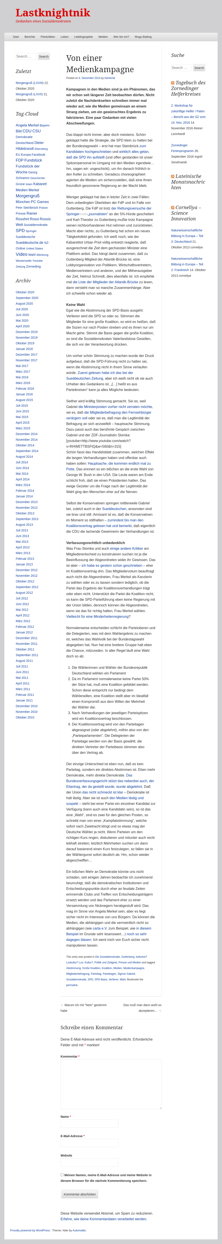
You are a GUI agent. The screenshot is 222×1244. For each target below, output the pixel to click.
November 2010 (27, 711)
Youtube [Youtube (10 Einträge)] (37, 260)
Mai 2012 (22, 609)
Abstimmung (73, 968)
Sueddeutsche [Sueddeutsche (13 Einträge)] (25, 237)
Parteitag (96, 973)
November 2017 (27, 360)
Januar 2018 (24, 349)
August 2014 (24, 456)
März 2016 (23, 383)
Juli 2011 (22, 666)
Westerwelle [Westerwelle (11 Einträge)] (23, 260)
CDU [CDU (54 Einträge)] (26, 131)
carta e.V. (100, 928)
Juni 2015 (22, 411)
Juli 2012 (22, 598)
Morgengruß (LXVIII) (30, 83)
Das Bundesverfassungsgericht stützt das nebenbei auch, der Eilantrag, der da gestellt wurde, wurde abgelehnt (110, 780)
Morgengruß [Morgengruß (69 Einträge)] (27, 195)
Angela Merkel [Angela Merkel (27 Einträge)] (27, 125)
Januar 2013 (24, 564)
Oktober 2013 (25, 513)
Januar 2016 (24, 394)
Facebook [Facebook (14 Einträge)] (38, 154)
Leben (64, 36)
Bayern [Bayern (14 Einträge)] (45, 125)
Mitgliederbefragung (77, 973)
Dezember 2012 (27, 570)
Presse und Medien (130, 962)
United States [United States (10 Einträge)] (34, 248)
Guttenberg (127, 956)
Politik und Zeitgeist (105, 962)
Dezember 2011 (27, 638)
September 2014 (27, 451)
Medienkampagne (133, 968)
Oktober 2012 (25, 581)
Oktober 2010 (25, 717)
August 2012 (24, 592)
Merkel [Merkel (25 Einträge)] (34, 190)
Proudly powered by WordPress (30, 1230)
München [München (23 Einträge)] (23, 202)
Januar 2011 (24, 700)
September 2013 (27, 519)
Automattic (79, 1230)
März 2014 (23, 485)
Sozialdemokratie (76, 979)
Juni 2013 (22, 536)
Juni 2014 (22, 468)
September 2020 (27, 298)
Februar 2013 (25, 558)
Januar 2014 (24, 496)
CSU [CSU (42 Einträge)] (36, 131)
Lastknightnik (53, 13)
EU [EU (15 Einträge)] (18, 154)
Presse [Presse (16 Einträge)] (21, 213)
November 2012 (27, 575)
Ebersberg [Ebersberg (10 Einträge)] (41, 148)
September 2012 (27, 587)
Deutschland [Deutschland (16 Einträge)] (24, 143)
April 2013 (22, 547)
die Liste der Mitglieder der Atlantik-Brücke (105, 282)
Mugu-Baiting (143, 36)
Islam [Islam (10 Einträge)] (29, 184)
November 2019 (27, 337)
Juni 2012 (22, 604)
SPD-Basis (101, 979)
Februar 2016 (25, 388)
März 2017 (23, 371)
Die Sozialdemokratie (107, 956)
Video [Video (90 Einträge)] (21, 254)
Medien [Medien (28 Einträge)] (22, 190)
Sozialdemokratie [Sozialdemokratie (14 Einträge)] (36, 225)
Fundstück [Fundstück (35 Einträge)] (33, 160)
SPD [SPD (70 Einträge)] (20, 230)
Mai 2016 (22, 377)
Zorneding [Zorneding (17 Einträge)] (33, 266)
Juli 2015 (22, 405)
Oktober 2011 (25, 649)
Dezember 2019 (27, 332)
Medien (103, 36)
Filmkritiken (48, 36)
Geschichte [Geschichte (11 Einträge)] (37, 178)
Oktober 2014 (25, 445)
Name (66, 1116)
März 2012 (23, 621)
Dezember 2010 (27, 706)
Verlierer (113, 979)
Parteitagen (109, 973)
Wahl (123, 979)
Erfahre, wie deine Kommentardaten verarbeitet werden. (104, 1219)
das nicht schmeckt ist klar (102, 792)
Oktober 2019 (25, 343)
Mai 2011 (22, 677)
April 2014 (22, 479)
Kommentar (70, 1056)
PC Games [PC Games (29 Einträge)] (40, 202)
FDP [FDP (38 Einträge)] (20, 160)
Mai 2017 (22, 366)
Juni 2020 (22, 315)
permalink (72, 985)
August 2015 (24, 400)
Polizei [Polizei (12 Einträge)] (43, 207)
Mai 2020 (22, 320)
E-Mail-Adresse (73, 1136)
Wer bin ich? (121, 36)
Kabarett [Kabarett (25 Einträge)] (40, 184)
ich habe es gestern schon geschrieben (111, 565)
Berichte (30, 36)
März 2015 (23, 428)
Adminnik (109, 78)
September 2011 (27, 655)
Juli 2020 (22, 309)
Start (16, 36)
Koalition (107, 968)
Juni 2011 (22, 672)
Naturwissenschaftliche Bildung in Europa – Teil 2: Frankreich (187, 264)
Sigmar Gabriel (126, 973)
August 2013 (24, 524)
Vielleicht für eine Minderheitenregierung (97, 616)
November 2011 (27, 643)
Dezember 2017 (27, 354)
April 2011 (22, 683)
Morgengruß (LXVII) (29, 94)
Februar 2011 (25, 694)
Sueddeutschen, (115, 509)
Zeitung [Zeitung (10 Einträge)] (20, 266)
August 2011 (24, 660)
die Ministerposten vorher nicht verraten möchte (115, 407)
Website (66, 1155)
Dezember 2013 (27, 502)
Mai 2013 (22, 541)
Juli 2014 (22, 462)
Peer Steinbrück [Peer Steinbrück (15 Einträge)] (27, 207)
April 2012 (22, 615)
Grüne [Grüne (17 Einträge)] (20, 184)
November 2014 (27, 439)
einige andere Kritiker (126, 548)
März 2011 (23, 689)
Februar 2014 (25, 490)
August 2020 (24, 303)
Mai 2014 (22, 473)
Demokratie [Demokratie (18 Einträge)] (24, 137)
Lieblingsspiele (83, 36)
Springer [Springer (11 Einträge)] (31, 231)
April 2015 (22, 422)
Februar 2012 (25, 626)
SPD (90, 979)
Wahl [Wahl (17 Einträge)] (32, 254)
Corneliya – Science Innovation (186, 213)
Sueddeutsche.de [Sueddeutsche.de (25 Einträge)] (29, 242)
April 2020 (22, 326)
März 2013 (23, 553)
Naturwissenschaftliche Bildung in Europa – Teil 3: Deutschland (187, 236)
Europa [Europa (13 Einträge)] (26, 154)
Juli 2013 (22, 530)
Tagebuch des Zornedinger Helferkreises (188, 88)
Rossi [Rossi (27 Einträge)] (34, 219)
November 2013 (27, 507)
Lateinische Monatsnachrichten (188, 182)
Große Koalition (91, 968)
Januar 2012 (24, 632)
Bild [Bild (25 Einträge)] (19, 131)
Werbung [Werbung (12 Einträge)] (42, 254)
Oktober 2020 (25, 292)
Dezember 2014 (27, 434)
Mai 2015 (22, 417)
